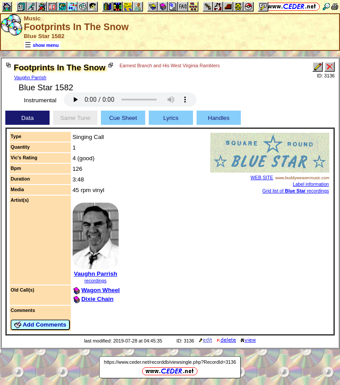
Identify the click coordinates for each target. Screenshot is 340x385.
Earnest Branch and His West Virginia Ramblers (170, 65)
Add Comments (40, 324)
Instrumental (40, 100)
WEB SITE (262, 177)
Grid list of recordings (296, 190)
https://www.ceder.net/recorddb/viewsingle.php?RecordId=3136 (170, 362)
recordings (96, 280)
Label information (311, 184)
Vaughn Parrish (30, 77)
